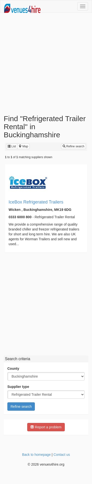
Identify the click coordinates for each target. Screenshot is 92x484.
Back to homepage (36, 455)
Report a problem (45, 427)
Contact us (61, 455)
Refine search (73, 146)
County (13, 368)
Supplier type (18, 387)
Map (23, 146)
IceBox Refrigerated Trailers (36, 202)
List (12, 146)
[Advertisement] (46, 64)
